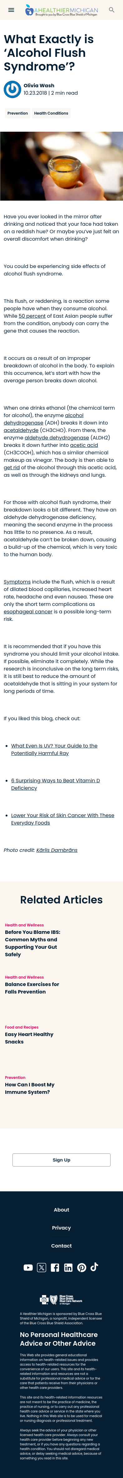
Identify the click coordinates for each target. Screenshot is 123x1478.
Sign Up (61, 1160)
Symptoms (17, 581)
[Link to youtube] (28, 1268)
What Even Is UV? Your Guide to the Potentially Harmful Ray (54, 749)
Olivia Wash (39, 85)
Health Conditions (51, 113)
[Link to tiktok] (95, 1268)
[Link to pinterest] (81, 1268)
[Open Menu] (11, 10)
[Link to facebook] (55, 1268)
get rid (12, 467)
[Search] (112, 10)
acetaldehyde (21, 430)
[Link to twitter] (41, 1268)
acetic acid (84, 445)
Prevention (17, 113)
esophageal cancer (28, 611)
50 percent (32, 316)
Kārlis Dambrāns (57, 850)
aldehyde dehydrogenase (57, 437)
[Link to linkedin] (68, 1268)
